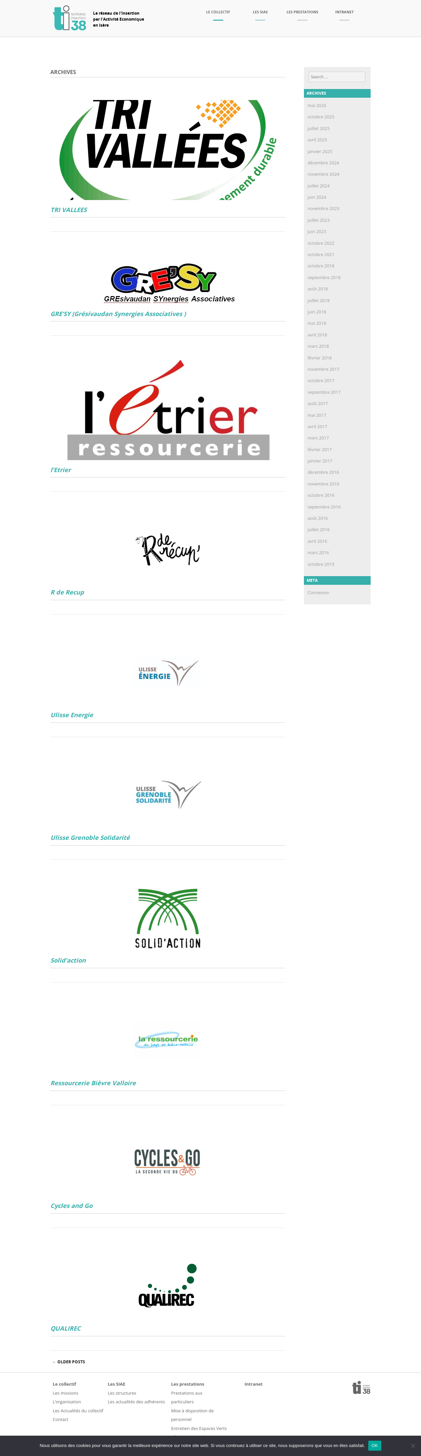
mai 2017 (317, 415)
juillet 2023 (319, 220)
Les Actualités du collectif (78, 1411)
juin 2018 (317, 312)
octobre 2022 (321, 243)
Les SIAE (260, 11)
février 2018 (320, 358)
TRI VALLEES (68, 210)
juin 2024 (317, 197)
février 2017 (320, 449)
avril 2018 (317, 335)
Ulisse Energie (71, 715)
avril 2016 (317, 541)
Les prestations (302, 11)
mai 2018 (317, 323)
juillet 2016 (319, 529)
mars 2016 (318, 552)
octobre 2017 (321, 380)
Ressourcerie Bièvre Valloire (93, 1083)
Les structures (122, 1393)
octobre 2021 (321, 254)
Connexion (318, 592)
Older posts (68, 1362)
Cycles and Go (71, 1206)
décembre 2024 (323, 163)
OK (375, 1445)
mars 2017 (318, 438)
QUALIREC (65, 1328)
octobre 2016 (321, 495)
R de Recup (67, 592)
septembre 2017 (324, 392)
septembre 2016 (324, 507)
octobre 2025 (321, 117)
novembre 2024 (323, 174)
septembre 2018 (324, 277)
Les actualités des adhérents (136, 1402)
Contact (60, 1419)
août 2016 (318, 518)
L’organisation (67, 1402)
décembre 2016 (323, 472)
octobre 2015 (321, 564)
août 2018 (318, 289)
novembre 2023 (323, 208)
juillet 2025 (319, 128)
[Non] (412, 1445)
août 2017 (318, 403)
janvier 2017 (320, 461)
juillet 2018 (319, 300)
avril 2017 (317, 426)
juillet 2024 (319, 186)
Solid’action (68, 960)
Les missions (65, 1393)
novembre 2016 (323, 484)
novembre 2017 (323, 369)
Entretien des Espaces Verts (199, 1428)
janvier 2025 (320, 151)
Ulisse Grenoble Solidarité (90, 838)
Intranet (344, 11)
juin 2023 (317, 231)
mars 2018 (318, 346)
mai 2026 (317, 105)
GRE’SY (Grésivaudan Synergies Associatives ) (118, 314)
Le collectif (218, 11)
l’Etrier (60, 470)
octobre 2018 (321, 266)
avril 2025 (317, 140)
